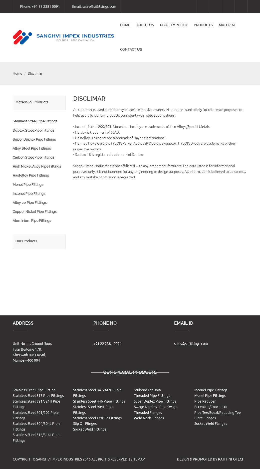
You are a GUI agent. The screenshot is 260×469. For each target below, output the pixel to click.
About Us (145, 25)
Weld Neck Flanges (149, 418)
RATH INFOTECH (231, 459)
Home (125, 25)
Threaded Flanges (148, 413)
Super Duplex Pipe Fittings (34, 139)
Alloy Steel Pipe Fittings (31, 148)
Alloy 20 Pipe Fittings (29, 203)
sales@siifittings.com (99, 6)
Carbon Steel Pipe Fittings (33, 157)
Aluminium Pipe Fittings (31, 221)
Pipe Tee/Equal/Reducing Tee (217, 413)
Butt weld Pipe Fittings (30, 260)
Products (203, 25)
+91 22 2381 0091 (46, 6)
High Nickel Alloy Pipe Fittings (36, 166)
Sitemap (138, 459)
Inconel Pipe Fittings (28, 194)
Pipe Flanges (22, 278)
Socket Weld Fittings (89, 429)
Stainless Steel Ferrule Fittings (97, 418)
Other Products (24, 287)
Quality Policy (174, 25)
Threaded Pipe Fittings (152, 396)
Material (227, 25)
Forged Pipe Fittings (28, 269)
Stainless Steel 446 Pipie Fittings (99, 401)
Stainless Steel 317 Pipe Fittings (38, 396)
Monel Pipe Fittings (27, 185)
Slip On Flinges (85, 424)
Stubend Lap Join (147, 390)
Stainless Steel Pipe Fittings (34, 121)
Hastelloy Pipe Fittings (30, 175)
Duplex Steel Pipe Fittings (33, 130)
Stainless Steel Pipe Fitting (34, 390)
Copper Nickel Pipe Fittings (34, 212)
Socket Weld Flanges (210, 424)
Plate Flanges (205, 418)
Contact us (131, 49)
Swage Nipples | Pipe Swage (156, 407)
